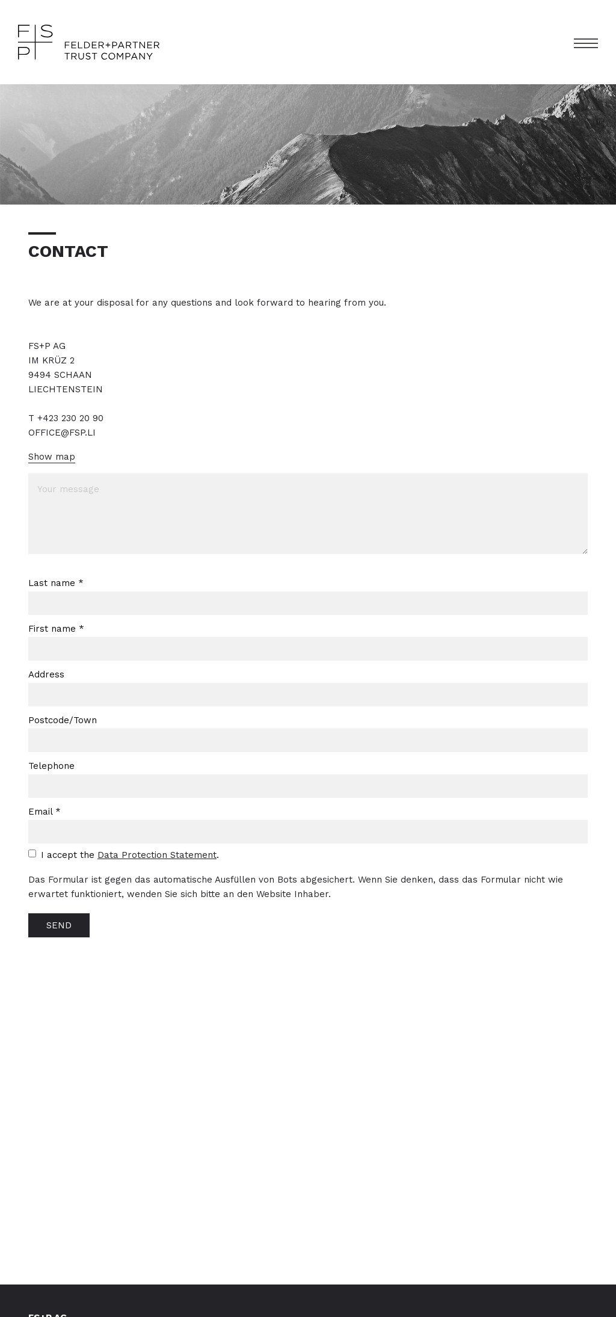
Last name (56, 583)
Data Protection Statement (157, 855)
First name (56, 628)
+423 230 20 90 (70, 418)
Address (46, 674)
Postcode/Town (62, 720)
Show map (51, 456)
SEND (59, 925)
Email (44, 811)
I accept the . (130, 855)
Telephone (51, 765)
